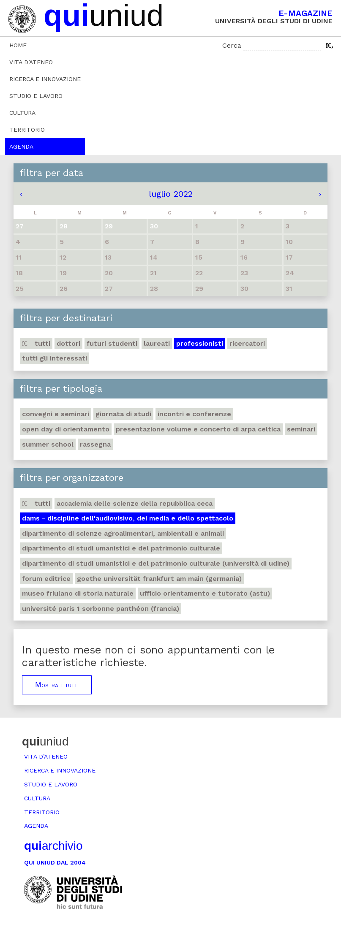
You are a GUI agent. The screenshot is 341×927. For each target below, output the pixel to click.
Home (18, 45)
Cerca (231, 45)
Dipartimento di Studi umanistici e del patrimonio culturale (121, 548)
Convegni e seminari (55, 414)
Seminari (301, 429)
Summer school (48, 444)
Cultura (22, 112)
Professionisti (199, 343)
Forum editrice (46, 579)
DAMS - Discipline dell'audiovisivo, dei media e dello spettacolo (127, 518)
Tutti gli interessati (54, 358)
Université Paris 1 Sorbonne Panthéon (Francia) (100, 608)
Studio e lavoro (36, 95)
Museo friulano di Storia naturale (78, 593)
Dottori (68, 343)
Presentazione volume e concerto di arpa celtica (198, 429)
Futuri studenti (112, 343)
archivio (53, 845)
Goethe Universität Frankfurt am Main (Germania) (159, 579)
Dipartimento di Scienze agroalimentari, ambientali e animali (123, 533)
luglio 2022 (171, 194)
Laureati (157, 343)
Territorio (27, 129)
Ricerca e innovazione (45, 79)
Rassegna (95, 444)
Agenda (21, 146)
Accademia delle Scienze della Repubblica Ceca (135, 503)
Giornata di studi (123, 414)
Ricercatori (247, 343)
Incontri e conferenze (194, 414)
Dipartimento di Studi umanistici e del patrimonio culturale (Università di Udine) (155, 563)
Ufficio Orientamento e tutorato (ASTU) (205, 593)
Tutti (36, 343)
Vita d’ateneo (31, 62)
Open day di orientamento (65, 429)
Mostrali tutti (57, 684)
